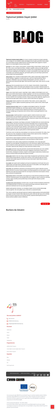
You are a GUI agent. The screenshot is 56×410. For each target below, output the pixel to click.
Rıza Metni (33, 373)
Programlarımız (30, 4)
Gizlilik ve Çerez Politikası (25, 373)
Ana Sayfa (15, 5)
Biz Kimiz (21, 4)
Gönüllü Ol (52, 5)
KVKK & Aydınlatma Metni (14, 373)
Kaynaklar (39, 4)
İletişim (46, 4)
